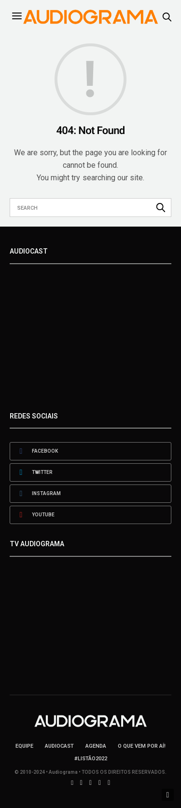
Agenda (95, 746)
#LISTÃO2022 (90, 758)
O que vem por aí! (142, 746)
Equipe (24, 746)
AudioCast (59, 746)
